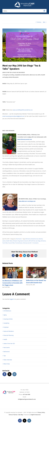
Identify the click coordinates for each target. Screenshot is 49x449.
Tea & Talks (5, 243)
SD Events (43, 240)
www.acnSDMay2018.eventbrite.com (23, 110)
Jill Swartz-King (16, 240)
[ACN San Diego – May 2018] (24, 45)
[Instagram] (14, 374)
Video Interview (7, 360)
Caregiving (6, 323)
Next (44, 22)
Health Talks (9, 240)
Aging (5, 315)
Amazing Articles (8, 319)
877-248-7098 (26, 394)
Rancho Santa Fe (24, 240)
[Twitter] (9, 374)
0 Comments (35, 243)
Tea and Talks (11, 243)
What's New (6, 364)
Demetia (41, 238)
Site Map (20, 414)
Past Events (19, 238)
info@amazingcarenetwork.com (27, 399)
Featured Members (8, 331)
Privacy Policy (41, 412)
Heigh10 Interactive (35, 414)
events (4, 240)
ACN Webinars (7, 311)
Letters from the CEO (9, 343)
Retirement (6, 351)
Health (5, 339)
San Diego (38, 240)
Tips (4, 355)
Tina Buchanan (18, 243)
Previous (39, 22)
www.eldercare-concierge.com (27, 201)
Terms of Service (13, 414)
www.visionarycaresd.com (24, 139)
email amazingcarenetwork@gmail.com (13, 116)
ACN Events (28, 238)
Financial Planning (8, 335)
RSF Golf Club (32, 240)
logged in (12, 299)
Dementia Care (34, 238)
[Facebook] (4, 374)
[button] (3, 277)
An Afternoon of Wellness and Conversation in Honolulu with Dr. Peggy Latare (12, 283)
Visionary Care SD (27, 243)
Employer (6, 327)
